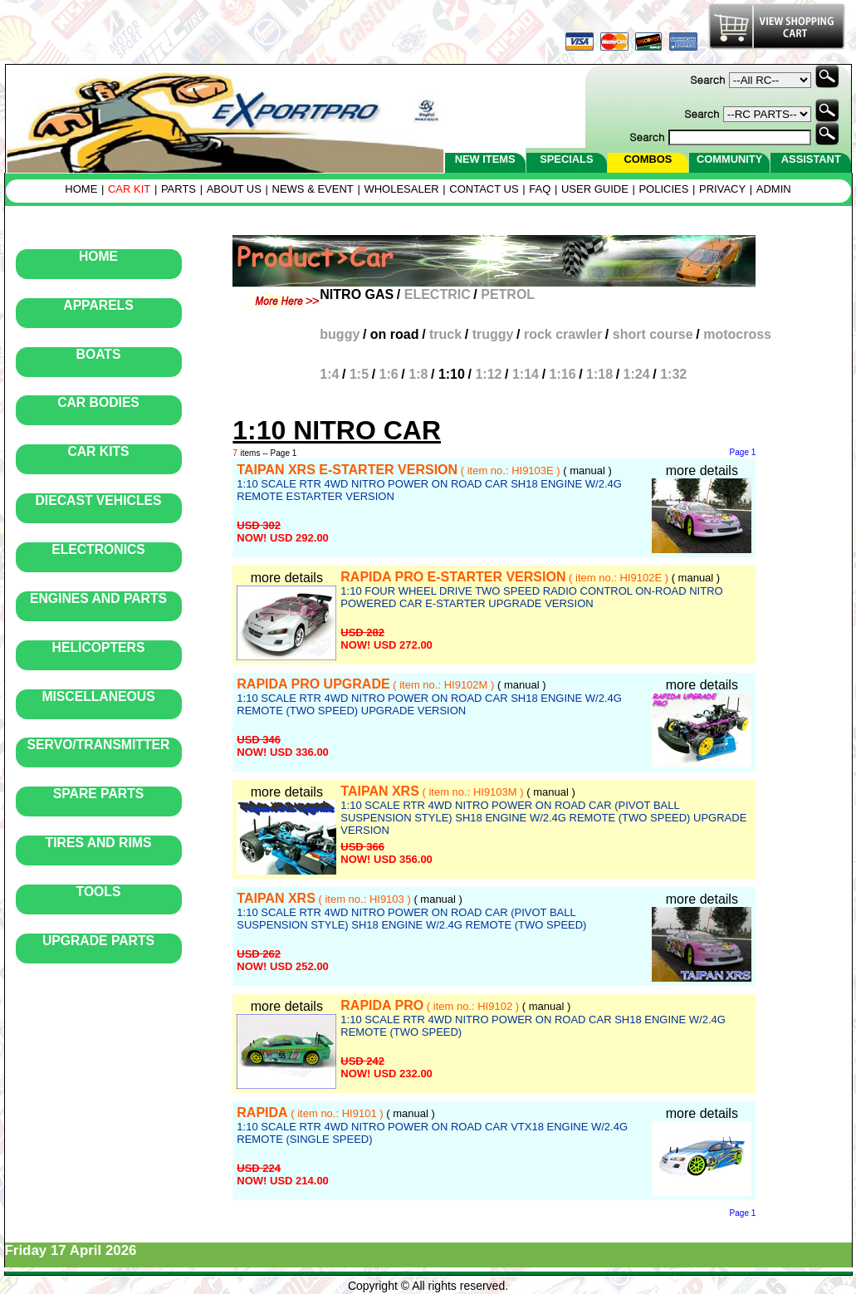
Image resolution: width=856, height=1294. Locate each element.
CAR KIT (129, 189)
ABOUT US (234, 189)
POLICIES (663, 189)
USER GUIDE (595, 189)
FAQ (539, 189)
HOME (81, 189)
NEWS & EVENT (313, 189)
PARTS (178, 189)
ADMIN (773, 189)
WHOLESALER (401, 189)
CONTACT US (483, 189)
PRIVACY (722, 189)
